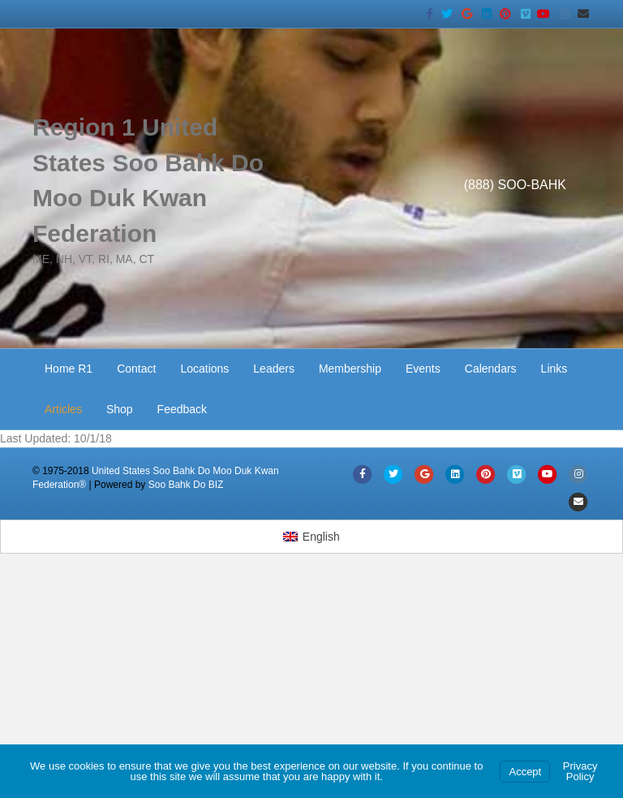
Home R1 (68, 368)
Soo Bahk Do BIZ (186, 484)
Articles (63, 409)
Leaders (273, 368)
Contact (136, 368)
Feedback (182, 409)
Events (423, 368)
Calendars (491, 368)
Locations (204, 368)
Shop (119, 409)
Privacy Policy (580, 771)
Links (554, 368)
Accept (525, 772)
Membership (350, 368)
